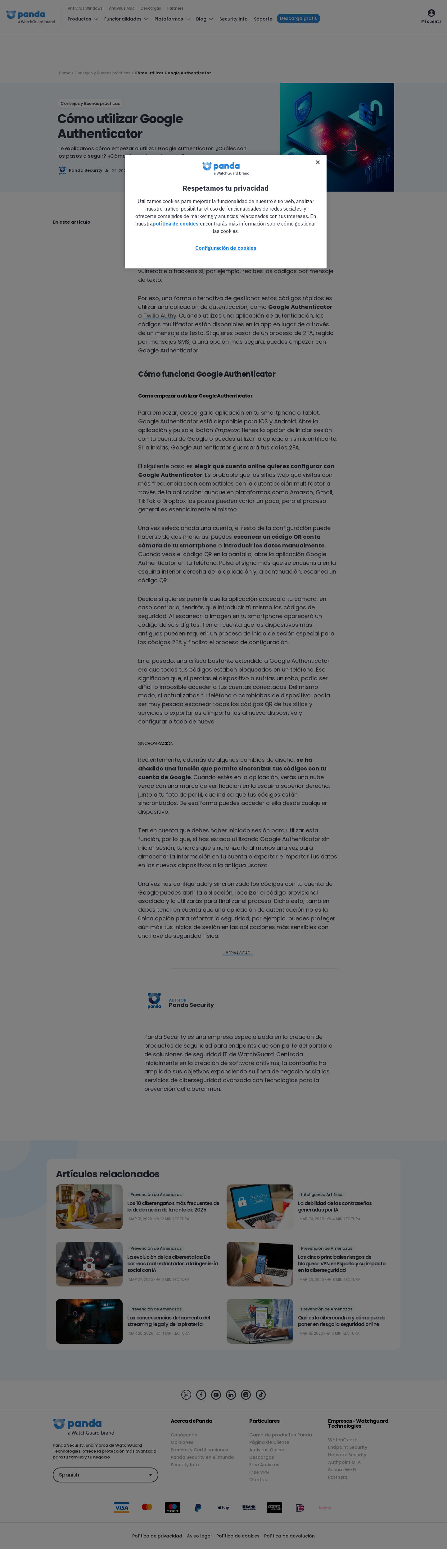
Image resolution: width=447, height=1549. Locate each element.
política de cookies (176, 224)
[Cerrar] (318, 162)
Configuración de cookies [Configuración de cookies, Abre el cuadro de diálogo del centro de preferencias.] (225, 248)
